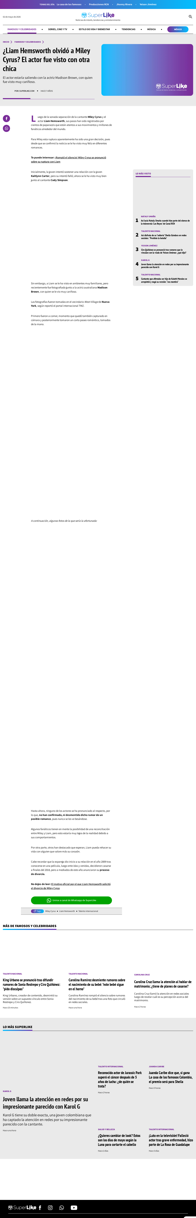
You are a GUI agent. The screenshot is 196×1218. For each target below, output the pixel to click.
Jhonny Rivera (124, 4)
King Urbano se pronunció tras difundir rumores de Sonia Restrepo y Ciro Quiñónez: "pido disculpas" (31, 984)
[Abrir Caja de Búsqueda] (190, 17)
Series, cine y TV (57, 29)
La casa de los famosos (69, 4)
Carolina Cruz (142, 974)
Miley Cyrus (50, 911)
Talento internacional (88, 911)
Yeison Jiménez (148, 4)
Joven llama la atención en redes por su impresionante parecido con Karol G (165, 266)
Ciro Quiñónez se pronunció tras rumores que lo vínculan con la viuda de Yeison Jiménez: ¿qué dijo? (163, 251)
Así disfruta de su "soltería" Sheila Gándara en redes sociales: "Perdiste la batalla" (164, 237)
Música (151, 29)
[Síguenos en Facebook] (40, 1209)
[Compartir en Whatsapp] (6, 128)
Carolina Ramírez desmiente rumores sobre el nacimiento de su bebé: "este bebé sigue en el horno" (97, 984)
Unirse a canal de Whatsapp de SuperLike (71, 900)
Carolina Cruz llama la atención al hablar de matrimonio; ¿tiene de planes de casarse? (163, 984)
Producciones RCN (99, 4)
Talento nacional (150, 231)
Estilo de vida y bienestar (94, 29)
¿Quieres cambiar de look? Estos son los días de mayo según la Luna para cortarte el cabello (119, 1140)
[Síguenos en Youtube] (74, 1209)
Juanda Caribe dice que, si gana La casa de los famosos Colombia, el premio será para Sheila (170, 1077)
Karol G (145, 260)
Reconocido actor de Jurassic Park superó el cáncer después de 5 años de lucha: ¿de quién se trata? (120, 1079)
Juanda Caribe (156, 1066)
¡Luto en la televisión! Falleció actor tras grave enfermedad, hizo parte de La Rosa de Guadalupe (171, 1140)
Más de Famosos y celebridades (29, 926)
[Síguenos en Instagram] (50, 1209)
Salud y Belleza (106, 1129)
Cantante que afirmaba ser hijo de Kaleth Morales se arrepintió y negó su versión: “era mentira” (164, 280)
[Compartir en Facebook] (6, 118)
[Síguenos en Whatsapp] (61, 1209)
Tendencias (128, 29)
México (178, 29)
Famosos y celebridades (22, 29)
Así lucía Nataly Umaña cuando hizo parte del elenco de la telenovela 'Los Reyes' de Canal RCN (165, 222)
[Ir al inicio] (98, 17)
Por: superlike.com (24, 91)
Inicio (6, 42)
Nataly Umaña (148, 216)
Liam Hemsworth (67, 911)
